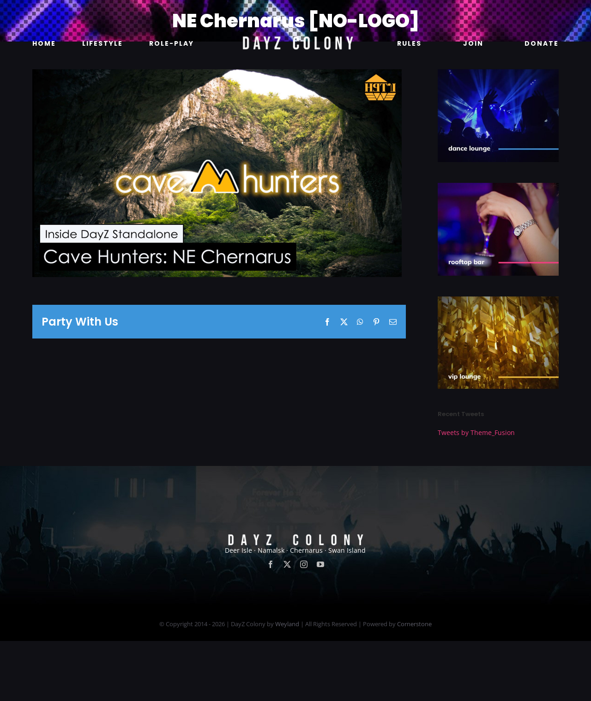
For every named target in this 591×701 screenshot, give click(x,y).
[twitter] (287, 624)
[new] (295, 12)
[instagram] (304, 624)
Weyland (287, 684)
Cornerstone (414, 684)
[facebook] (270, 624)
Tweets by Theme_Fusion (476, 432)
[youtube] (320, 624)
